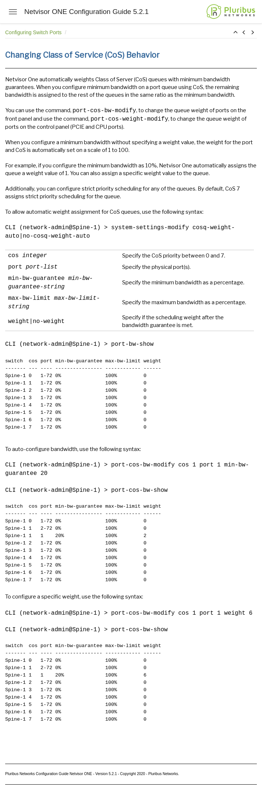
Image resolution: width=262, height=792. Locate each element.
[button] (235, 32)
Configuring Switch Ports (34, 32)
